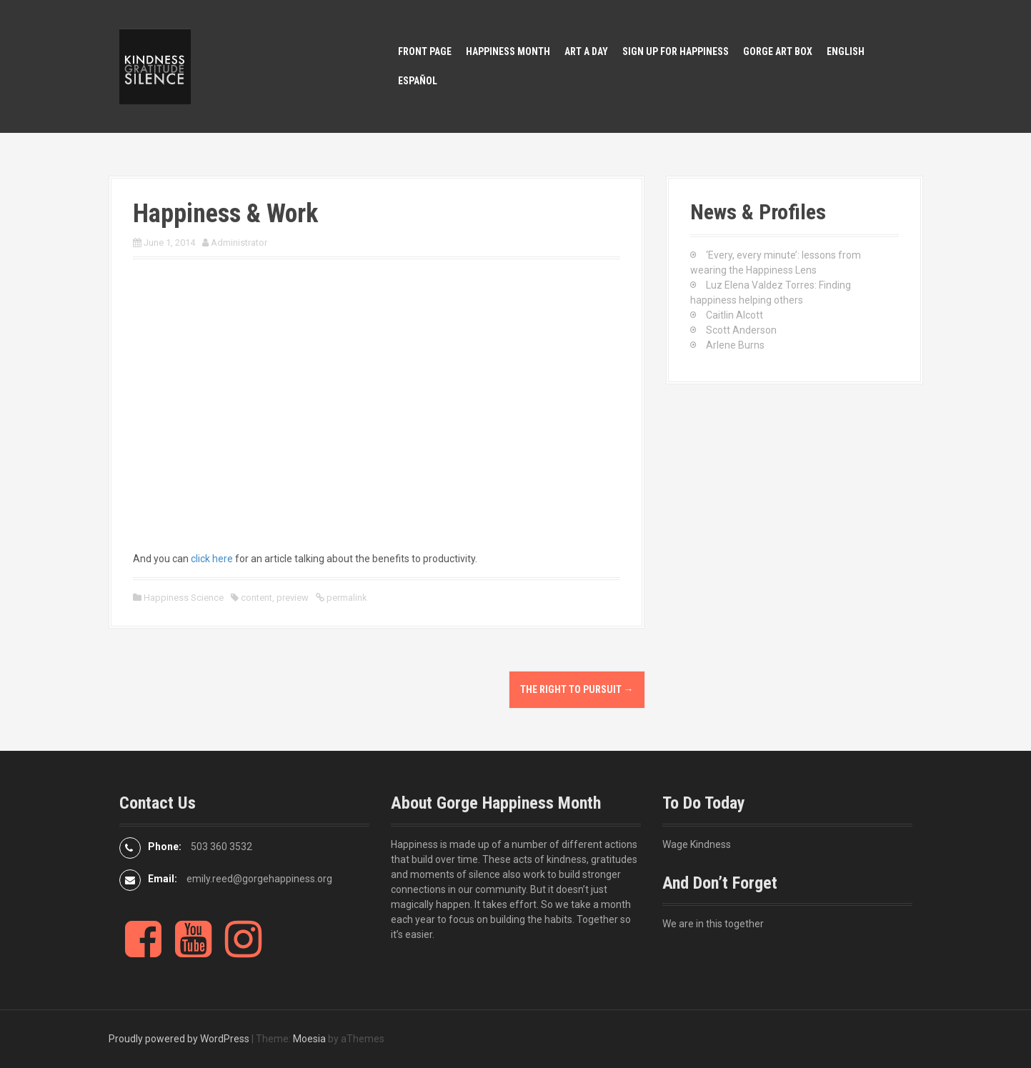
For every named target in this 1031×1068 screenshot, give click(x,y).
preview (293, 597)
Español (417, 80)
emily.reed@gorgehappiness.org (259, 878)
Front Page (425, 51)
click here (212, 558)
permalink (345, 597)
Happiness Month (508, 51)
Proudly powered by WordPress (179, 1038)
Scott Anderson (741, 330)
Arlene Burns (735, 345)
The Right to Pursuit (577, 689)
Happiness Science (184, 597)
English (846, 51)
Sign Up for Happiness (675, 51)
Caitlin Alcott (734, 315)
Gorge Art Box (777, 51)
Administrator (239, 242)
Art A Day (586, 51)
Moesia (309, 1038)
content (256, 597)
